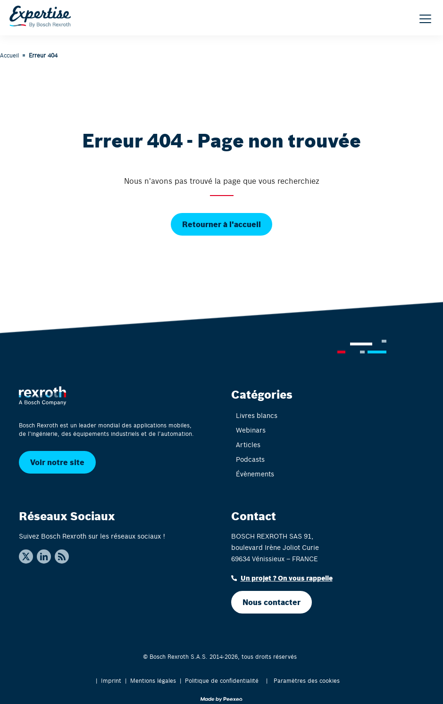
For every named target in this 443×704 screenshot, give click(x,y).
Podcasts (250, 459)
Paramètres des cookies (307, 680)
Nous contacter (271, 602)
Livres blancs (256, 415)
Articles (248, 444)
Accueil (9, 55)
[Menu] (425, 19)
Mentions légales (153, 680)
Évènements (255, 473)
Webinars (251, 430)
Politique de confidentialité (222, 680)
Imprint (111, 680)
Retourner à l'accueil (221, 224)
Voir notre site (57, 462)
